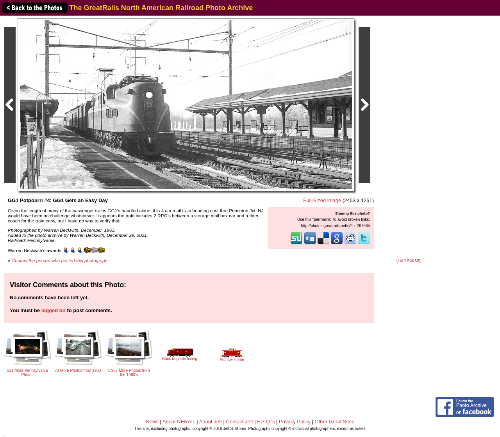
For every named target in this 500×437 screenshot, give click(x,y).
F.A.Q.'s (266, 422)
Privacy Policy (295, 422)
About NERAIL (178, 422)
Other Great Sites (334, 422)
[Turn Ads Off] (408, 260)
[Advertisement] (409, 137)
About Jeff (210, 422)
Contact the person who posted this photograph (60, 260)
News (152, 422)
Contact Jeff (239, 422)
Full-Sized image (322, 200)
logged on (53, 310)
